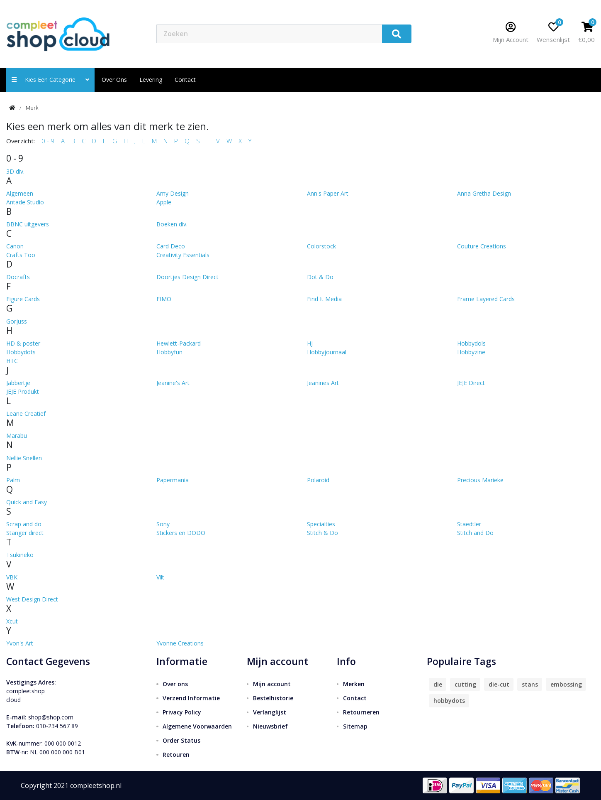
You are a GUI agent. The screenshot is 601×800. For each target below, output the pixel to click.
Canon (15, 246)
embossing (566, 684)
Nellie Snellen (24, 458)
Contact (355, 698)
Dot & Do (320, 277)
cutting (465, 684)
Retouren (176, 754)
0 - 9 (47, 141)
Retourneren (361, 712)
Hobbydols (471, 343)
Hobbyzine (471, 352)
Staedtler (469, 524)
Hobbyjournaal (326, 352)
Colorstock (321, 246)
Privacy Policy (182, 712)
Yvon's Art (19, 643)
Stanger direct (25, 533)
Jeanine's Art (173, 383)
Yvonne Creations (180, 643)
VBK (11, 577)
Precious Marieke (480, 480)
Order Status (181, 740)
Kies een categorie (50, 79)
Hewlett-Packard (178, 343)
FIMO (163, 299)
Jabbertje (18, 383)
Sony (163, 524)
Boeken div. (171, 224)
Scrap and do (23, 524)
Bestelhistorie (273, 698)
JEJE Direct (471, 383)
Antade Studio (25, 202)
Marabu (16, 435)
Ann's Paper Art (327, 193)
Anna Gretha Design (484, 193)
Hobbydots (21, 352)
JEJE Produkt (22, 391)
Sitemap (355, 726)
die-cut (499, 684)
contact (185, 79)
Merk (32, 107)
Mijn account (272, 684)
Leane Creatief (26, 413)
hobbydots (449, 700)
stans (530, 684)
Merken (354, 684)
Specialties (321, 524)
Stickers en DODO (180, 533)
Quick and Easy (26, 502)
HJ (310, 343)
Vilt (160, 577)
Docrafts (18, 277)
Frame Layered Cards (486, 299)
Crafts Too (20, 255)
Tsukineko (20, 555)
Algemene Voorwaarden (197, 726)
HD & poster (23, 343)
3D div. (15, 171)
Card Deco (170, 246)
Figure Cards (23, 299)
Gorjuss (16, 321)
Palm (13, 480)
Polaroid (318, 480)
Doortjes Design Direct (187, 277)
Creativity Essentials (182, 255)
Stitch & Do (322, 533)
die (437, 684)
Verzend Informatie (191, 698)
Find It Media (324, 299)
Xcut (12, 621)
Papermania (172, 480)
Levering (150, 79)
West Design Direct (32, 599)
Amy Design (172, 193)
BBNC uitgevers (27, 224)
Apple (163, 202)
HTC (12, 361)
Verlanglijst (269, 712)
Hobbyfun (169, 352)
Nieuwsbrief (270, 726)
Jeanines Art (323, 383)
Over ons (114, 79)
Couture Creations (481, 246)
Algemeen (19, 193)
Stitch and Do (475, 533)
